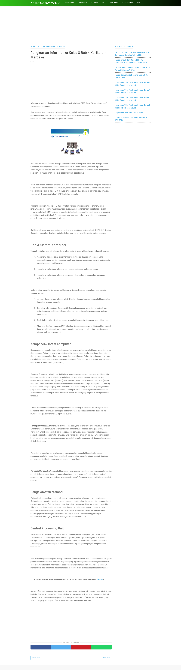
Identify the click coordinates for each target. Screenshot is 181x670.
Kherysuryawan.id (45, 3)
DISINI (100, 580)
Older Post (106, 658)
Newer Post (36, 658)
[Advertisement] (91, 25)
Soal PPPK (114, 3)
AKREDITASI (82, 3)
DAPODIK (95, 3)
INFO (139, 3)
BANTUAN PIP (128, 3)
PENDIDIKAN (69, 3)
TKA (103, 3)
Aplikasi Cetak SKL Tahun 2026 (129, 113)
